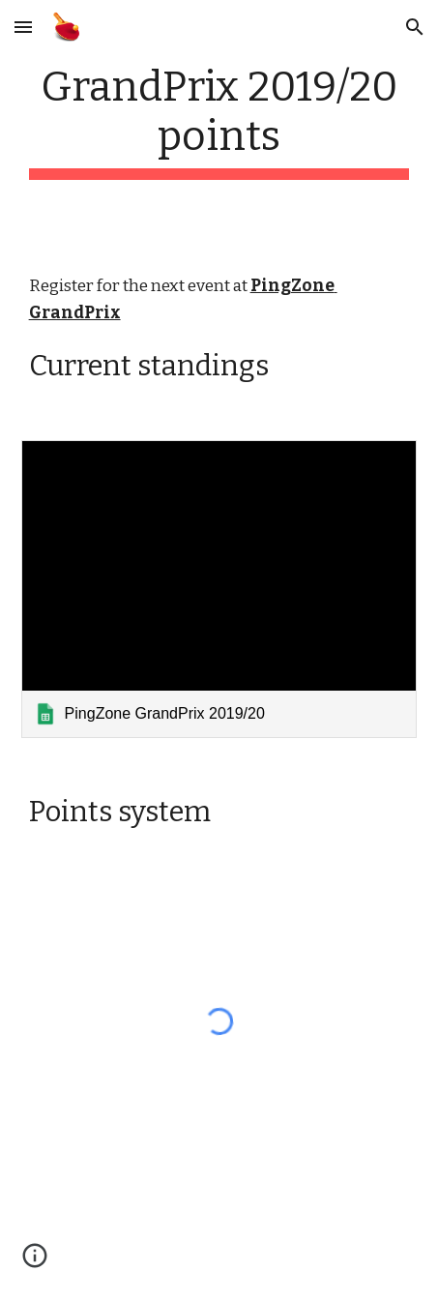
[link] (219, 588)
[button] (23, 26)
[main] (219, 121)
